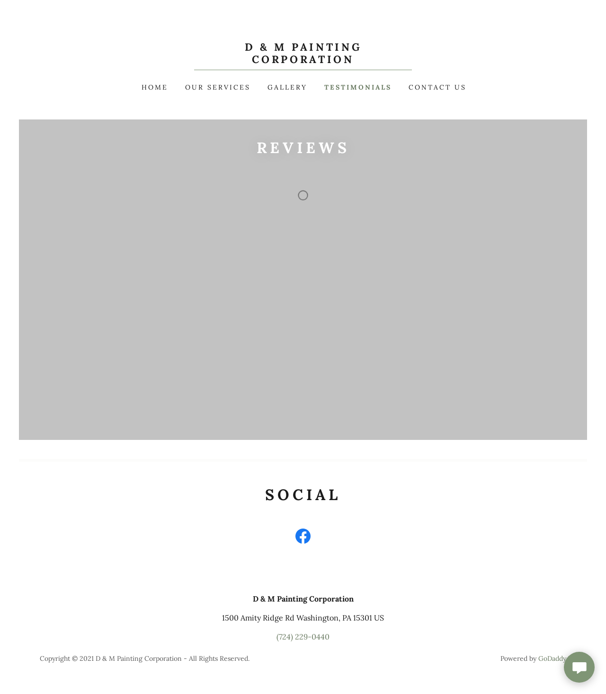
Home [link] (155, 87)
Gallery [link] (287, 87)
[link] (303, 60)
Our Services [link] (217, 87)
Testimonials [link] (358, 87)
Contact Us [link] (437, 87)
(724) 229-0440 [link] (303, 636)
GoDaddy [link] (552, 658)
